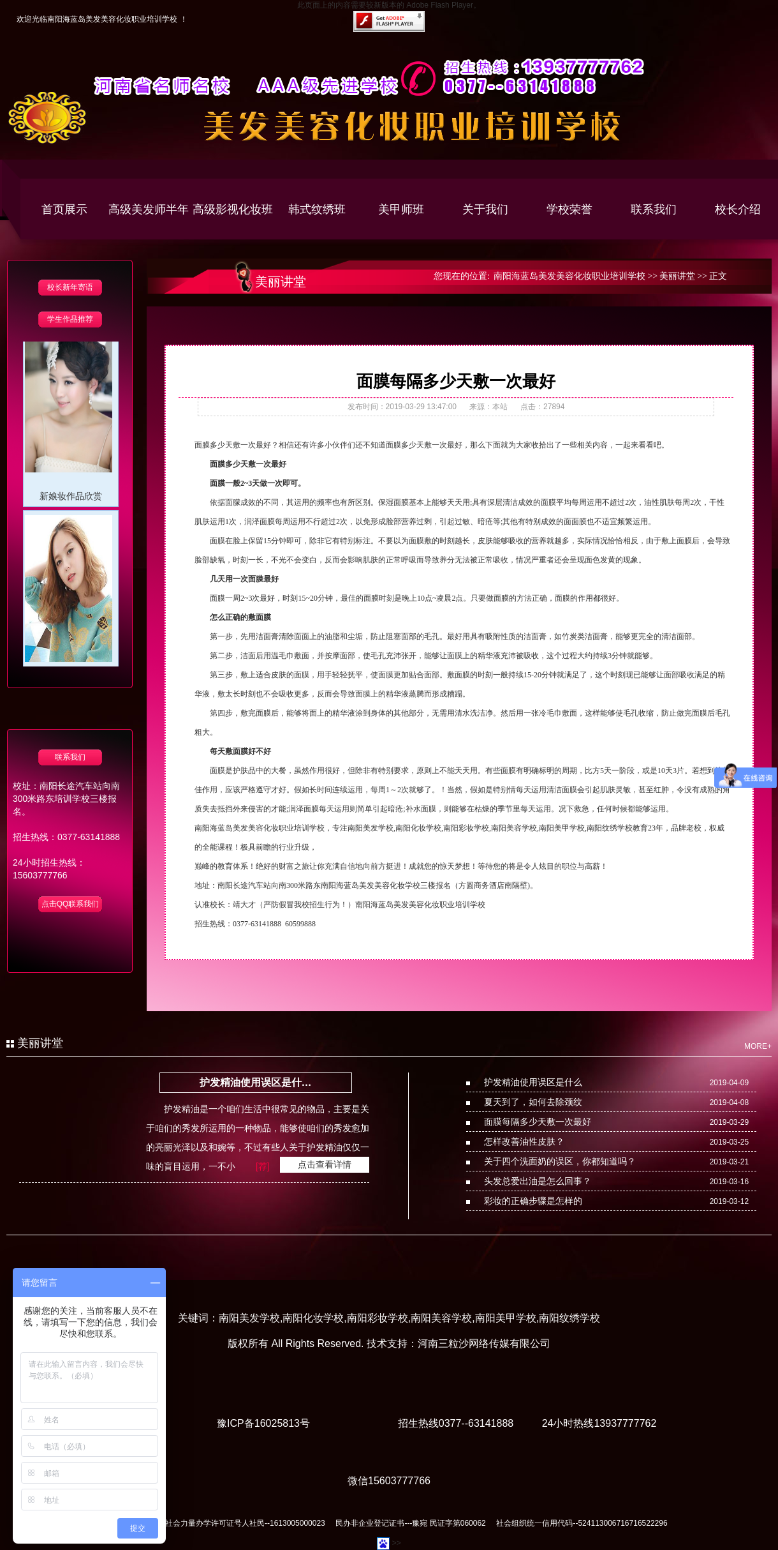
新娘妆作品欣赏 (71, 500)
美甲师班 (401, 209)
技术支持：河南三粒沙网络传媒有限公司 (458, 1343)
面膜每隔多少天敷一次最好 (537, 1122)
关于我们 (485, 209)
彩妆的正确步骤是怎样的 (533, 1201)
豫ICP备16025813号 (263, 1423)
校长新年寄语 (70, 287)
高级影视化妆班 (233, 209)
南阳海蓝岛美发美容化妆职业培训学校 (569, 276)
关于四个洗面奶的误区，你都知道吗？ (560, 1161)
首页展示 (64, 209)
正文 (718, 276)
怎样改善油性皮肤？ (524, 1141)
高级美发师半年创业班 (148, 222)
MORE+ (758, 1046)
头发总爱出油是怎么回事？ (537, 1181)
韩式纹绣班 (317, 209)
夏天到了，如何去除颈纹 (533, 1102)
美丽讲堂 (677, 276)
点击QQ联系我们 (70, 903)
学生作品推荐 (70, 319)
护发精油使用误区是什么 (533, 1082)
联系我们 (654, 209)
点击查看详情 (324, 1164)
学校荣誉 (569, 209)
